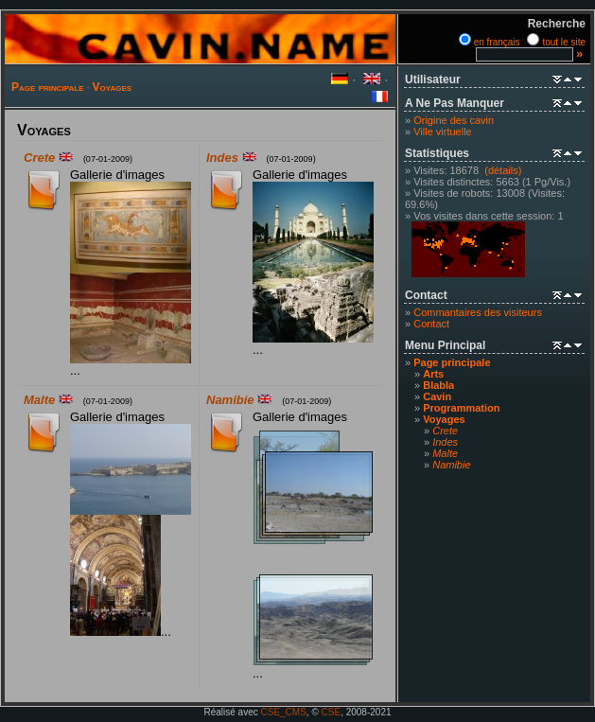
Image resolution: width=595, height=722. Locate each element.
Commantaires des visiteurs (477, 312)
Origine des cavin (453, 120)
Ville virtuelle (442, 131)
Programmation (461, 408)
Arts (433, 373)
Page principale (47, 87)
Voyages (112, 87)
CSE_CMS (283, 712)
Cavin (437, 396)
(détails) (502, 170)
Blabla (438, 385)
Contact (431, 323)
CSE (331, 712)
